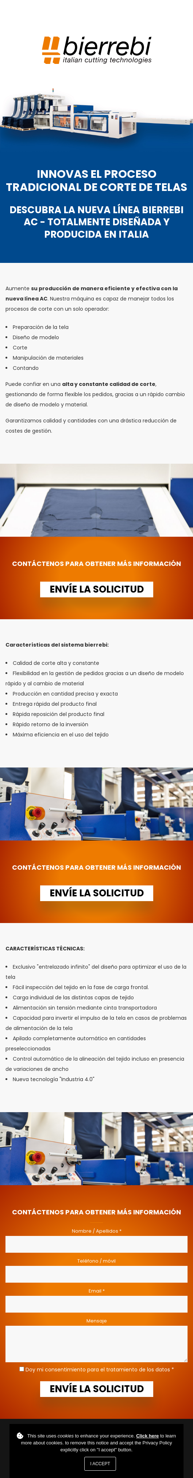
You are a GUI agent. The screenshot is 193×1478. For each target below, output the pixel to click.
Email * (97, 1290)
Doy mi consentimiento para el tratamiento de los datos (98, 1369)
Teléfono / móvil (96, 1260)
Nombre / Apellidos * (96, 1231)
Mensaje (96, 1320)
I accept (100, 1463)
